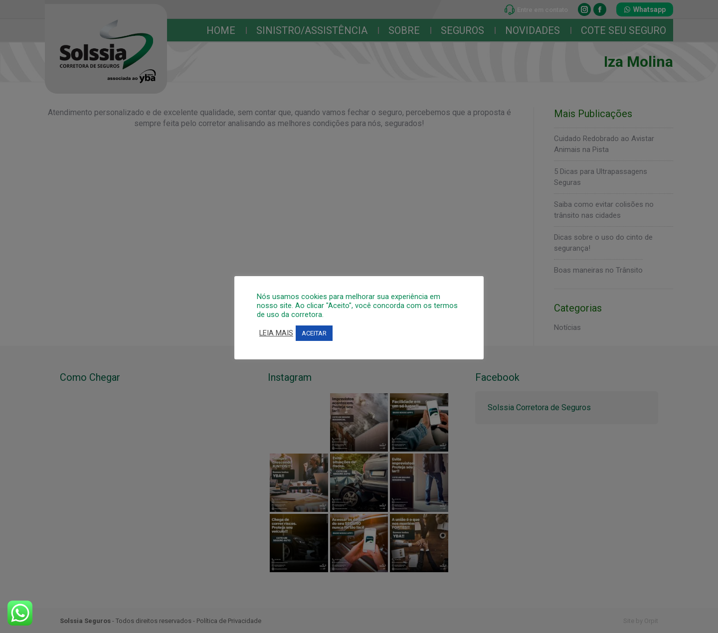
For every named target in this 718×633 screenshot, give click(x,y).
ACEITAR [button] (314, 333)
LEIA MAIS (276, 332)
